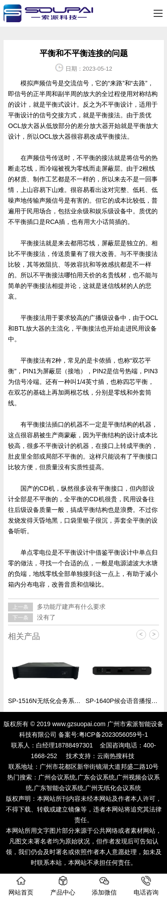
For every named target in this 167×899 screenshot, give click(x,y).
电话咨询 (146, 886)
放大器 (61, 136)
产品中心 (62, 886)
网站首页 (20, 886)
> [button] (154, 634)
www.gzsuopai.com (79, 723)
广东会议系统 (96, 777)
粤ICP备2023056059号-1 (113, 734)
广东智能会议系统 (59, 787)
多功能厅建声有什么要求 (70, 606)
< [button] (141, 634)
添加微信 (104, 886)
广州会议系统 (57, 777)
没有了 (45, 617)
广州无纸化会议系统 (113, 787)
